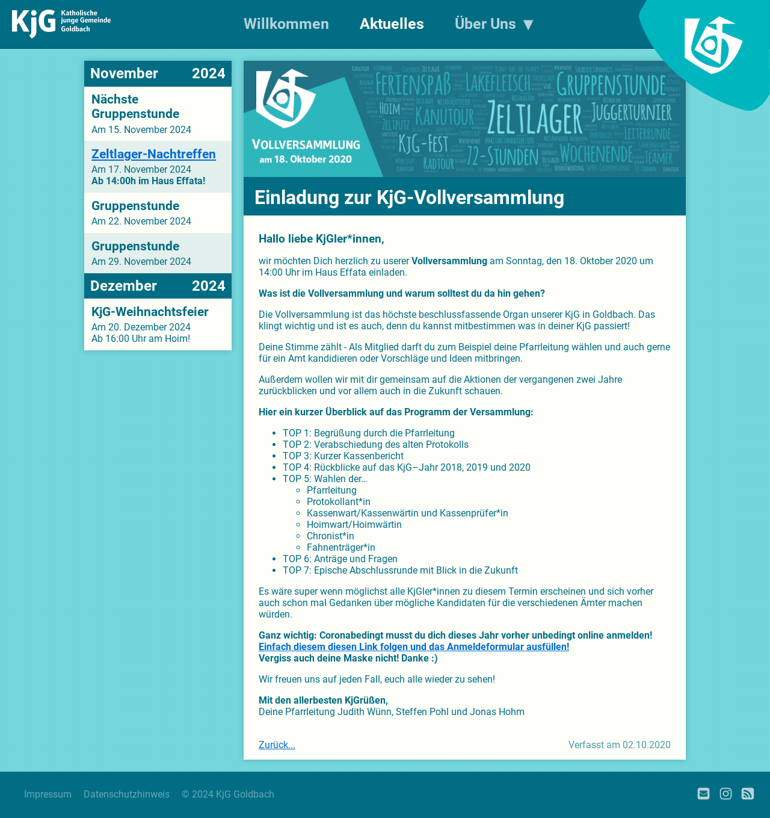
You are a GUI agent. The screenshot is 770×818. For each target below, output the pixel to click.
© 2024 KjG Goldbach (228, 794)
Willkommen (286, 24)
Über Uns (485, 24)
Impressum (48, 794)
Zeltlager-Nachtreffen (153, 154)
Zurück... (277, 745)
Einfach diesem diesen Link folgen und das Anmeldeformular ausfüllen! (414, 646)
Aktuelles (392, 24)
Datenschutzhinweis (127, 794)
